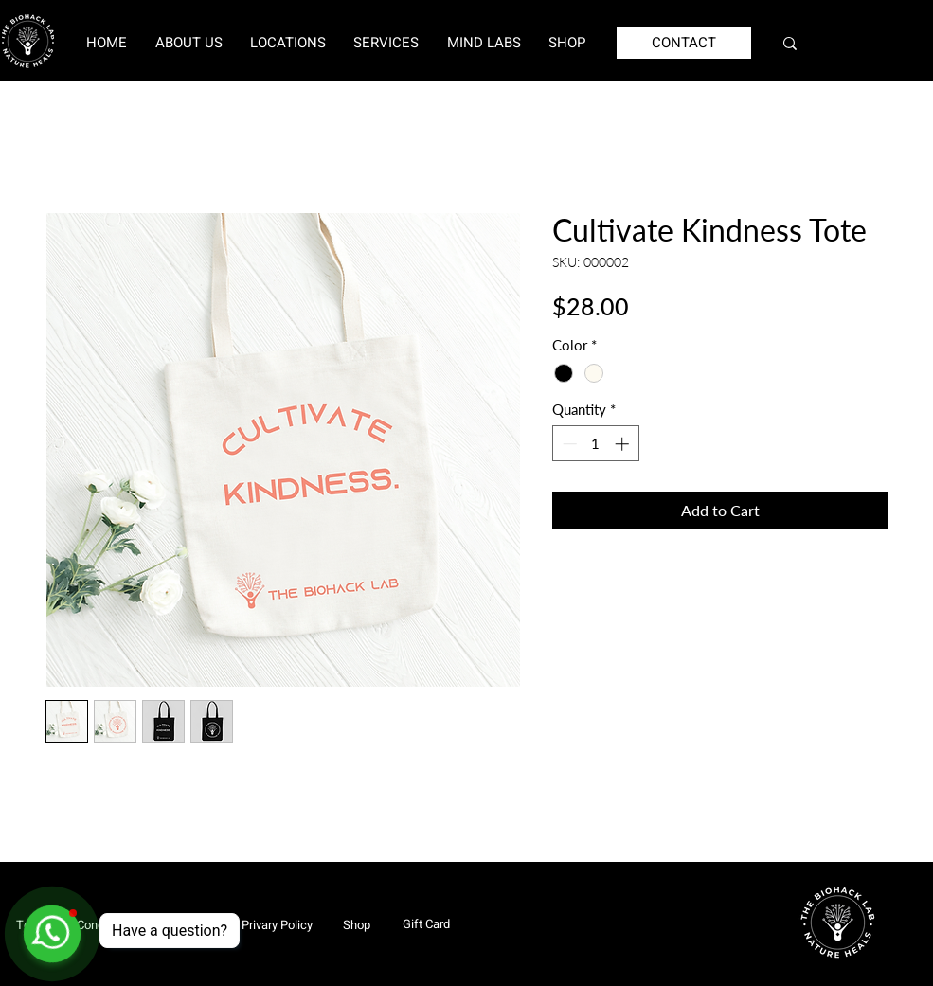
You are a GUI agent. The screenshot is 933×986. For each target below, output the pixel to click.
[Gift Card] (426, 923)
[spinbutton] (595, 443)
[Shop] (356, 924)
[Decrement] (568, 443)
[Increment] (624, 443)
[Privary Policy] (277, 924)
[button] (287, 43)
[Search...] (852, 43)
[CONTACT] (684, 43)
